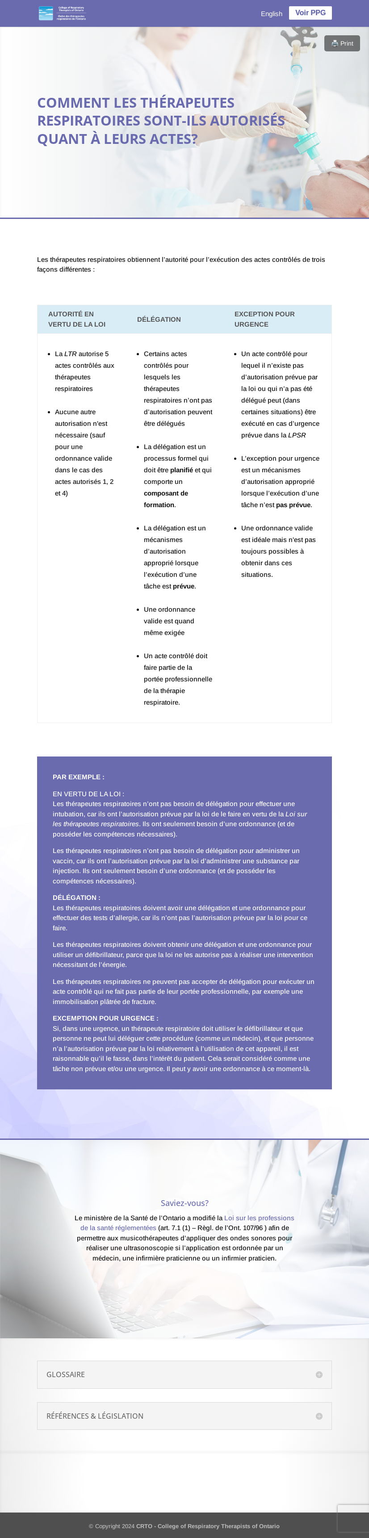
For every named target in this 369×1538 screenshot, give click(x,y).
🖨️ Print (342, 43)
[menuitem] (271, 13)
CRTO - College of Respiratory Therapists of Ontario (208, 1526)
